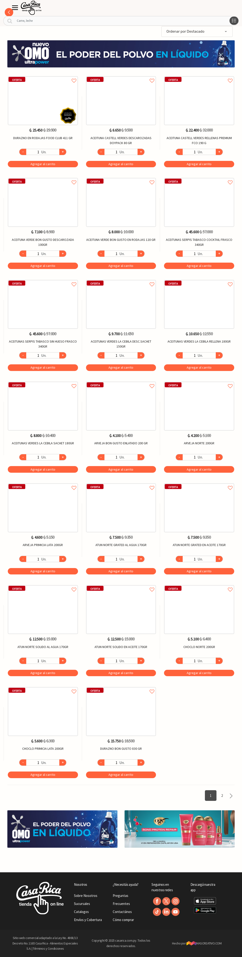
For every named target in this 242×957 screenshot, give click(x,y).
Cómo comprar (123, 919)
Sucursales (82, 903)
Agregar (42, 164)
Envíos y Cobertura (88, 919)
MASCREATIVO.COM (204, 943)
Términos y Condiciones (48, 948)
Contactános (122, 911)
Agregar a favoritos (43, 75)
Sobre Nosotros (85, 895)
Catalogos (81, 911)
